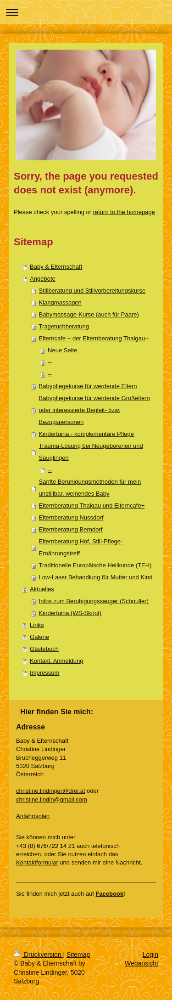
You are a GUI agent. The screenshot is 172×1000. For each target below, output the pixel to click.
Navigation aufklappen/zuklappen (86, 12)
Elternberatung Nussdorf (71, 517)
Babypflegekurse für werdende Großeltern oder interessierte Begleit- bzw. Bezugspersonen (94, 410)
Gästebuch (44, 648)
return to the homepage (124, 212)
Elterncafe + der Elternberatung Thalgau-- (94, 338)
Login (150, 954)
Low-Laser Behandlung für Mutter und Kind (96, 577)
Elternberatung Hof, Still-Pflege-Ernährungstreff (81, 547)
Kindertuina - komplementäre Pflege (86, 433)
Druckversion (38, 954)
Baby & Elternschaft (56, 266)
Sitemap (78, 954)
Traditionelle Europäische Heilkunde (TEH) (95, 565)
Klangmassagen (60, 302)
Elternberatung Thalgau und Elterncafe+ (92, 505)
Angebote (42, 278)
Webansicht (141, 963)
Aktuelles (42, 589)
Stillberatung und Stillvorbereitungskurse (92, 290)
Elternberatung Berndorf (71, 529)
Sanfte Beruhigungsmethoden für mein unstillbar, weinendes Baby (90, 487)
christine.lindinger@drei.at (50, 790)
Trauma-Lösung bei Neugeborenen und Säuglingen (91, 451)
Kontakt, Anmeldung (56, 660)
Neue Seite (62, 350)
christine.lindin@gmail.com (51, 799)
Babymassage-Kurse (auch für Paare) (89, 314)
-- (50, 362)
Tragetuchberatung (64, 326)
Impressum (44, 672)
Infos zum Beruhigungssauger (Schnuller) (94, 601)
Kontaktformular (37, 862)
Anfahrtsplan (33, 816)
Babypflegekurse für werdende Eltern (88, 386)
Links (37, 624)
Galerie (39, 636)
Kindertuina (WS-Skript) (70, 613)
